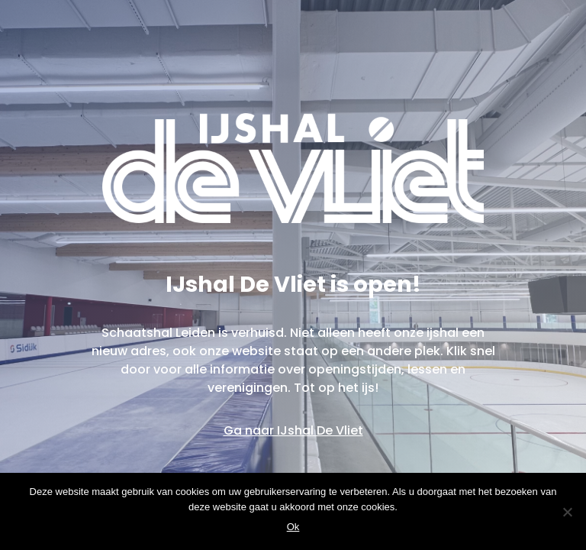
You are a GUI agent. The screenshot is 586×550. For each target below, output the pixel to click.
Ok (293, 526)
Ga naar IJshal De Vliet (293, 430)
